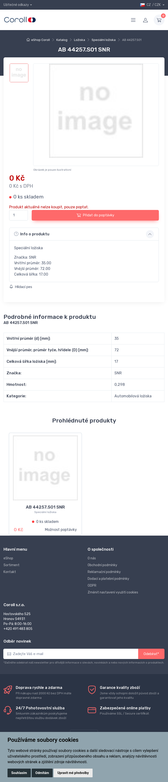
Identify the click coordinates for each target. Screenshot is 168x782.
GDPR (92, 586)
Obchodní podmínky (102, 565)
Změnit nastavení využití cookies (113, 592)
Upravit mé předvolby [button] (73, 773)
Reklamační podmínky (104, 572)
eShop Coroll (40, 40)
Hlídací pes (20, 287)
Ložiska (79, 40)
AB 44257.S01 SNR (45, 507)
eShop (8, 558)
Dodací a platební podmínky (108, 579)
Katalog (61, 40)
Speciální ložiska (104, 40)
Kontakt (10, 572)
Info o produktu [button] (31, 234)
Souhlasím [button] (19, 773)
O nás (92, 558)
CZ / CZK (150, 5)
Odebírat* (151, 654)
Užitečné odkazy (16, 5)
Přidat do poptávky (95, 215)
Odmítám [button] (42, 773)
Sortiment (12, 565)
